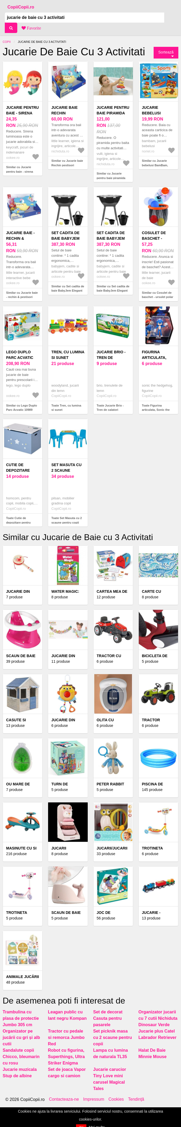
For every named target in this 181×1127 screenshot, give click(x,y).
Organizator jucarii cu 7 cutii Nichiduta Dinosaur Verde (158, 1018)
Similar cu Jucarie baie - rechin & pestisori (22, 295)
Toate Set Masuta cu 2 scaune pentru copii (66, 520)
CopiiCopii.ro (20, 7)
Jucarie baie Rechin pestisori (64, 113)
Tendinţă (136, 1099)
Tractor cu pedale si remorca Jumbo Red (66, 1037)
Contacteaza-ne (64, 1099)
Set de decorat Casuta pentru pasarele (108, 1018)
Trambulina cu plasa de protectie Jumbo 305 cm (21, 1018)
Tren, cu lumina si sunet (67, 355)
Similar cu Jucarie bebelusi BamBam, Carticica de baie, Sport (158, 165)
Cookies (116, 1099)
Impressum (93, 1099)
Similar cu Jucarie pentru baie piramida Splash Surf (111, 178)
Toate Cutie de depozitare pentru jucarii (18, 522)
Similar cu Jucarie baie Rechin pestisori (67, 163)
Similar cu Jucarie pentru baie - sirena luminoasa (19, 171)
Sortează (166, 52)
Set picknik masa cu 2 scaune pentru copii (112, 1037)
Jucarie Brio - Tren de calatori (111, 357)
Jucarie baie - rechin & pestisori (20, 238)
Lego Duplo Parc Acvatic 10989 (19, 357)
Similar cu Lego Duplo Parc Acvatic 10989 (21, 408)
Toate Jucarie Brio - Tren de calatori (110, 408)
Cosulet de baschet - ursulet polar (158, 238)
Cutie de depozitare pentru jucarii (21, 470)
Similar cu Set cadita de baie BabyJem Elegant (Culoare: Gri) (113, 291)
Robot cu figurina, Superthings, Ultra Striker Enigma (66, 1056)
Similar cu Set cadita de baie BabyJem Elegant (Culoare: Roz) (67, 291)
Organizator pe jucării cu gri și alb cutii (21, 1037)
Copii (7, 41)
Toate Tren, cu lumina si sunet (66, 408)
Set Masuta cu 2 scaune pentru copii (66, 470)
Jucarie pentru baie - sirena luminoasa (22, 113)
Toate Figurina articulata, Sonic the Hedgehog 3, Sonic (156, 410)
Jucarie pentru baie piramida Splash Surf (113, 113)
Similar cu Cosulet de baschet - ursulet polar (157, 295)
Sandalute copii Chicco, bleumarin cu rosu (21, 1056)
